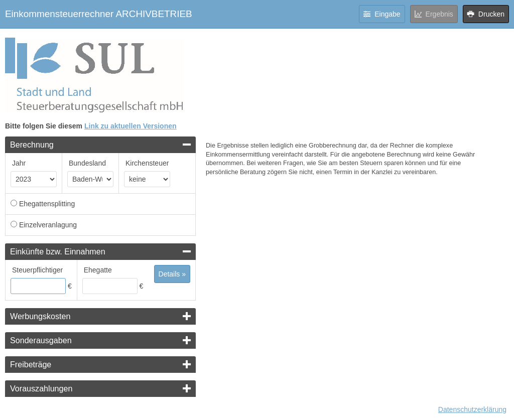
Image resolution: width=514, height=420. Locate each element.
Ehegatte (98, 270)
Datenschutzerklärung (472, 409)
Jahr (19, 163)
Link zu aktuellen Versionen (130, 126)
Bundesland (87, 163)
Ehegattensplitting (47, 204)
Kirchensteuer (147, 163)
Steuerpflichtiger (37, 270)
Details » (172, 274)
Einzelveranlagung (48, 225)
